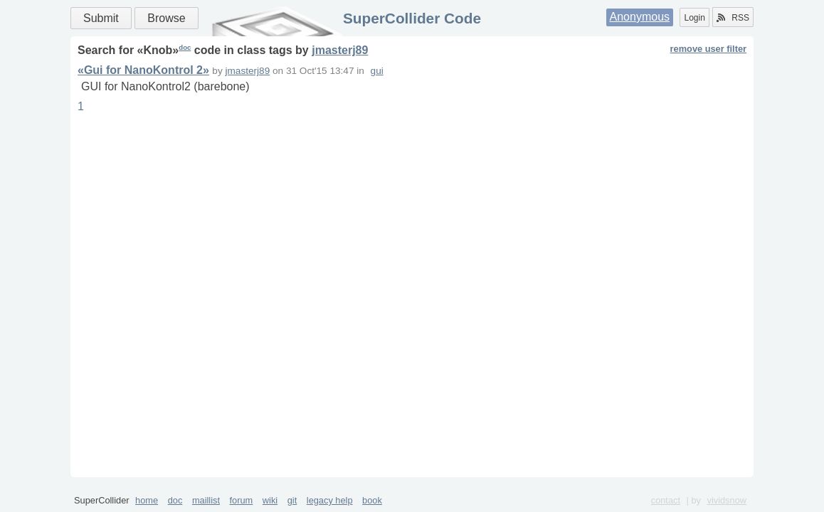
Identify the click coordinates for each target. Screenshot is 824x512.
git (292, 500)
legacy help (330, 500)
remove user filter (708, 48)
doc (185, 47)
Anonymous (640, 17)
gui (377, 70)
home (146, 500)
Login (694, 18)
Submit (101, 18)
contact (665, 500)
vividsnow (726, 500)
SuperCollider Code (412, 18)
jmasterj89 (340, 50)
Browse (166, 18)
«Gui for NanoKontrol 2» (143, 70)
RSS (733, 18)
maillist (206, 500)
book (372, 500)
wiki (270, 500)
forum (241, 500)
